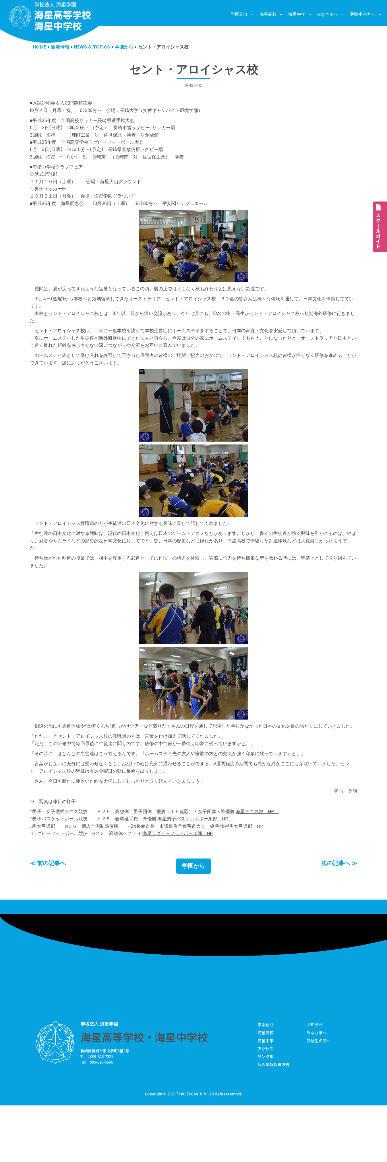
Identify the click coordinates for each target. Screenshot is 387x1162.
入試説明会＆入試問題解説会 (64, 104)
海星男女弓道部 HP (257, 878)
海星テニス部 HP (271, 861)
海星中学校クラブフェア (59, 176)
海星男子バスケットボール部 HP (205, 869)
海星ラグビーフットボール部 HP (187, 886)
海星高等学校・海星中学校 (144, 1091)
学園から (193, 920)
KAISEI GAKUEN (192, 1150)
